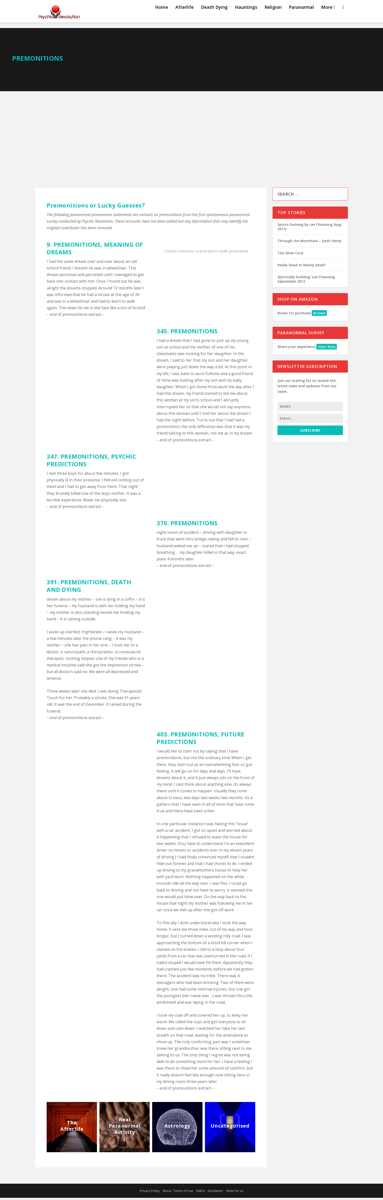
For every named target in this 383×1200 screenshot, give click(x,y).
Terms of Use (183, 1193)
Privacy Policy (150, 1193)
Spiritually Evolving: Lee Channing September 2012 (306, 281)
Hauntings (246, 15)
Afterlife (184, 15)
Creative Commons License (185, 253)
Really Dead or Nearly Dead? (301, 267)
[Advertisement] (191, 130)
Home (161, 15)
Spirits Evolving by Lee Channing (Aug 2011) (309, 228)
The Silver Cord (290, 255)
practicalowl (238, 253)
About (167, 1193)
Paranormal (301, 15)
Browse (319, 315)
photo (213, 253)
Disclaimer (215, 1193)
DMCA (200, 1193)
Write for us (235, 1193)
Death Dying (214, 15)
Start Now (326, 349)
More (326, 15)
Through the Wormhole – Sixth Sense (309, 243)
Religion (273, 15)
